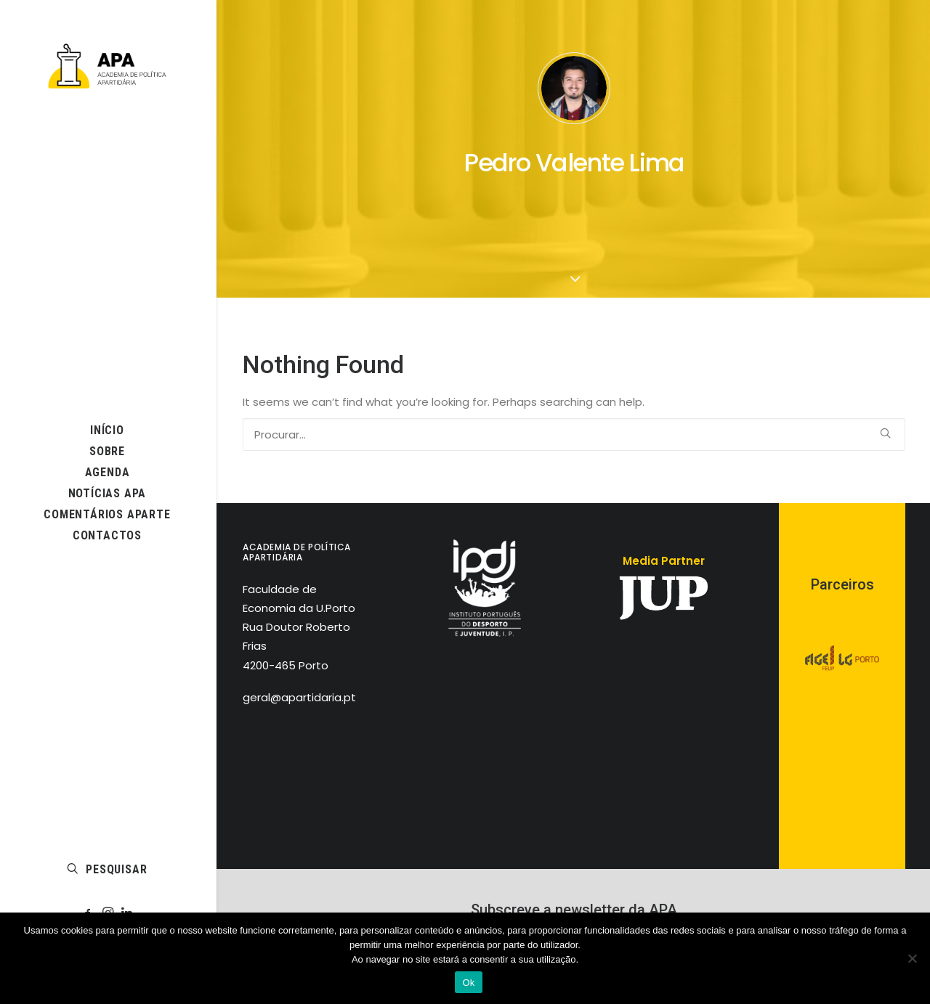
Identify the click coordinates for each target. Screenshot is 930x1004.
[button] (573, 206)
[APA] (107, 66)
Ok (468, 982)
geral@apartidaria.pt (299, 697)
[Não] (912, 958)
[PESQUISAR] (574, 434)
